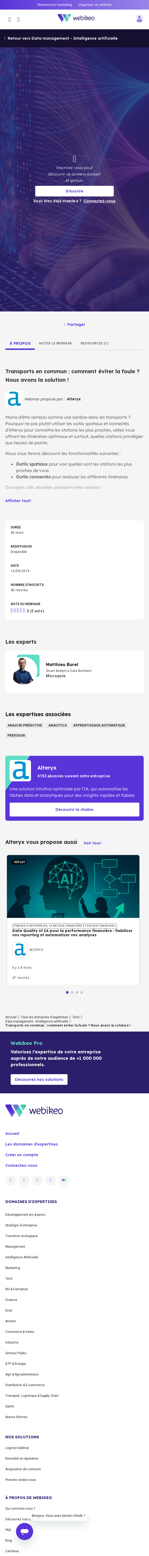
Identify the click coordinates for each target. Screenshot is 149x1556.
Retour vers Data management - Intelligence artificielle (61, 38)
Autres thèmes (16, 1417)
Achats (10, 1321)
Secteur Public (15, 1353)
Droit (8, 1310)
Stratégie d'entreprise (21, 1225)
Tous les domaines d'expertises (44, 1017)
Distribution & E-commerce (25, 1385)
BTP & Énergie (15, 1364)
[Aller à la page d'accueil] (79, 19)
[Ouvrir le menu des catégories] (9, 19)
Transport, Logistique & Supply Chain (32, 1396)
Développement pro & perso (25, 1215)
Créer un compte (21, 1154)
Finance (11, 1300)
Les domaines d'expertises (31, 1144)
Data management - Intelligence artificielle (36, 1021)
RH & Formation (16, 1289)
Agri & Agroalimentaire (21, 1374)
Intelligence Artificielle (21, 1257)
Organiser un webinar (95, 5)
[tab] (20, 343)
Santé (9, 1406)
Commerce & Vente (19, 1332)
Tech (76, 1017)
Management (15, 1247)
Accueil (11, 1017)
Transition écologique (21, 1236)
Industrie (11, 1342)
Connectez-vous (21, 1165)
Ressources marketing (54, 5)
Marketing (12, 1268)
